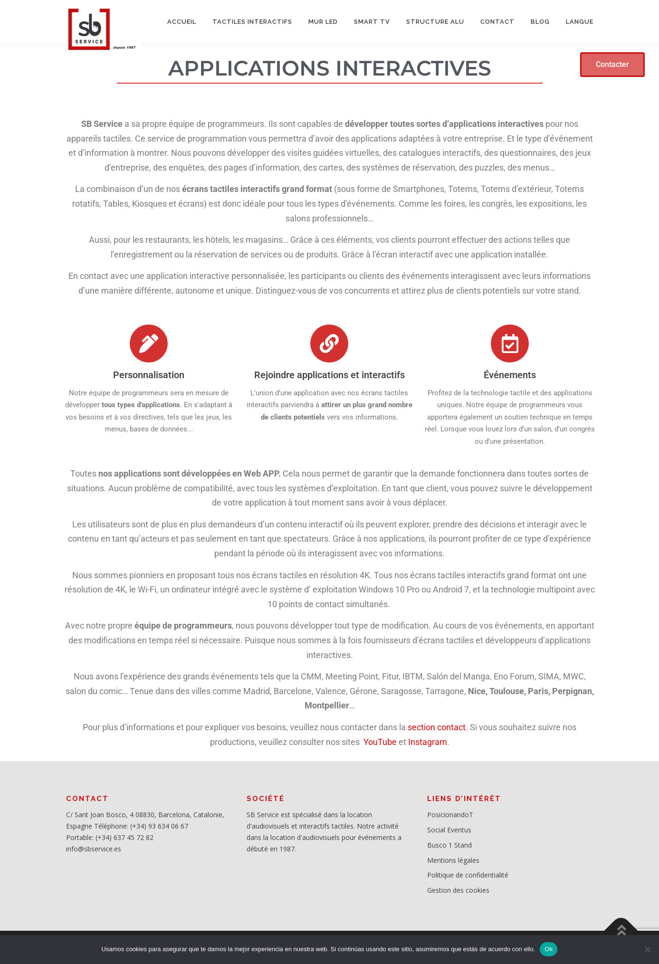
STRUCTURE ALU (435, 21)
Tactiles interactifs (252, 21)
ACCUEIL (181, 21)
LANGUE (579, 21)
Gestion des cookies (458, 890)
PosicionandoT (450, 814)
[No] (647, 949)
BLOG (540, 21)
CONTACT (497, 21)
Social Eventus (449, 829)
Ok (548, 949)
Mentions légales (453, 860)
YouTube (379, 742)
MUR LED (323, 21)
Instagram (427, 742)
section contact (436, 727)
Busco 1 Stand (449, 844)
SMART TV (372, 21)
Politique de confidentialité (467, 874)
